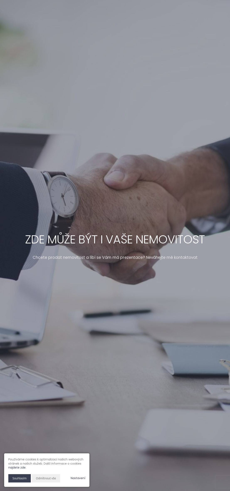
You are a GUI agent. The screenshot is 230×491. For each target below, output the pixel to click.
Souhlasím (19, 478)
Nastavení (78, 478)
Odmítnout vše (46, 478)
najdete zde (17, 467)
